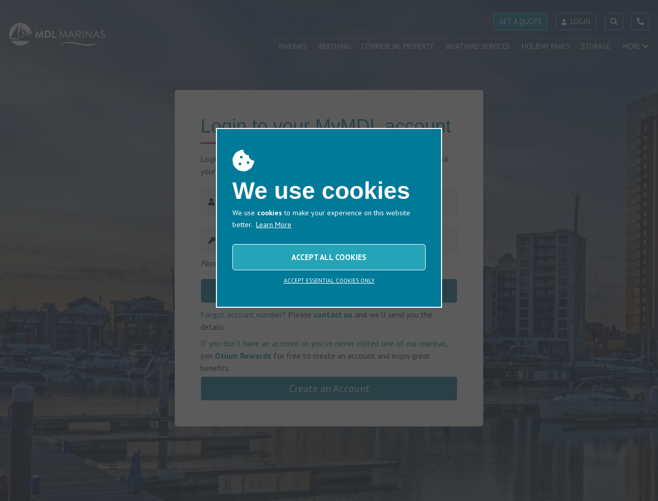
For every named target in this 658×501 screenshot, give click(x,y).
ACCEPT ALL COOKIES (329, 257)
